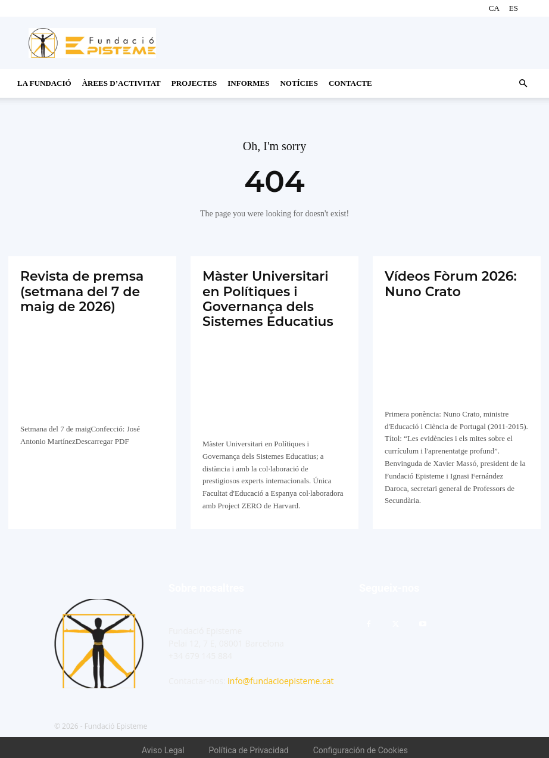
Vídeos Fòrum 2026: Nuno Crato (445, 282)
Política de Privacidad (249, 745)
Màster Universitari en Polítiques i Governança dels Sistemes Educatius (269, 296)
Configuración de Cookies (360, 745)
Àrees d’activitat (121, 83)
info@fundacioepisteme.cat (280, 675)
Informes (248, 83)
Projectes (194, 83)
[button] (523, 83)
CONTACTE (350, 83)
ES (513, 8)
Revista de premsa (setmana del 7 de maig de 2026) (76, 289)
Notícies (299, 83)
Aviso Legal (163, 745)
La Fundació (44, 83)
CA (494, 8)
